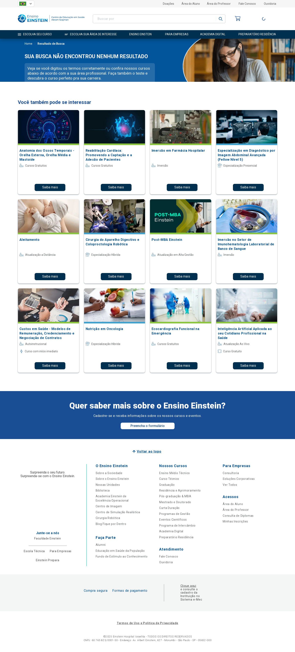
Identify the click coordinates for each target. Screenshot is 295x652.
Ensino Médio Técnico (174, 473)
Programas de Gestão (174, 513)
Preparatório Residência (176, 537)
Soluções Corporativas (239, 478)
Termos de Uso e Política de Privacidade (147, 623)
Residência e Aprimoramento (180, 490)
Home (28, 44)
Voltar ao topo (149, 451)
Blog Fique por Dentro (111, 524)
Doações (168, 3)
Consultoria (231, 473)
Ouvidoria (270, 3)
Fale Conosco (247, 3)
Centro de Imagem (109, 506)
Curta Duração (169, 508)
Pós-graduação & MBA (175, 496)
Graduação (167, 484)
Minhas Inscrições (235, 521)
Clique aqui (188, 585)
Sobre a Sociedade (109, 473)
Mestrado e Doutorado (175, 502)
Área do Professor (219, 3)
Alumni (101, 544)
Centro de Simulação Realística (118, 512)
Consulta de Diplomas (238, 515)
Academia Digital (171, 531)
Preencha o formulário (147, 426)
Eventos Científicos (173, 519)
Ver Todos (230, 484)
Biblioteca (103, 490)
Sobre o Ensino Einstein (112, 478)
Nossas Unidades (108, 484)
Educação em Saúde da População (120, 550)
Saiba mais (50, 187)
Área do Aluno (191, 3)
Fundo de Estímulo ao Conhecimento (122, 556)
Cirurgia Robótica (108, 518)
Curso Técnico (169, 478)
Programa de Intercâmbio (177, 525)
